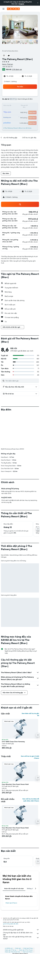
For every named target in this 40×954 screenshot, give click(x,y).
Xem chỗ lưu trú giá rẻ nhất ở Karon (30, 757)
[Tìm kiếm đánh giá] (21, 380)
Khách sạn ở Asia (28, 948)
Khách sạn (18, 948)
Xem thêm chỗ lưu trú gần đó (30, 714)
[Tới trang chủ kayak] (13, 9)
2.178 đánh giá (17, 69)
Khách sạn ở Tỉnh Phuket (26, 950)
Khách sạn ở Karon (11, 903)
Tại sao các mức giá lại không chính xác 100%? (21, 938)
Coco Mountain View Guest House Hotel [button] (15, 784)
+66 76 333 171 (7, 67)
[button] (38, 3)
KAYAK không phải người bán (21, 929)
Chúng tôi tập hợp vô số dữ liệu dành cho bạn (21, 934)
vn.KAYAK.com (9, 948)
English (21, 4)
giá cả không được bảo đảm (10, 924)
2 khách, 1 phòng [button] (10, 81)
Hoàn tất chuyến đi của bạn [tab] (14, 888)
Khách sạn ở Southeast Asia (12, 952)
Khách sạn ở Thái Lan (10, 950)
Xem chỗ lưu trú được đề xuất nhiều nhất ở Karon (30, 800)
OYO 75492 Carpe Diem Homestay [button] (13, 741)
